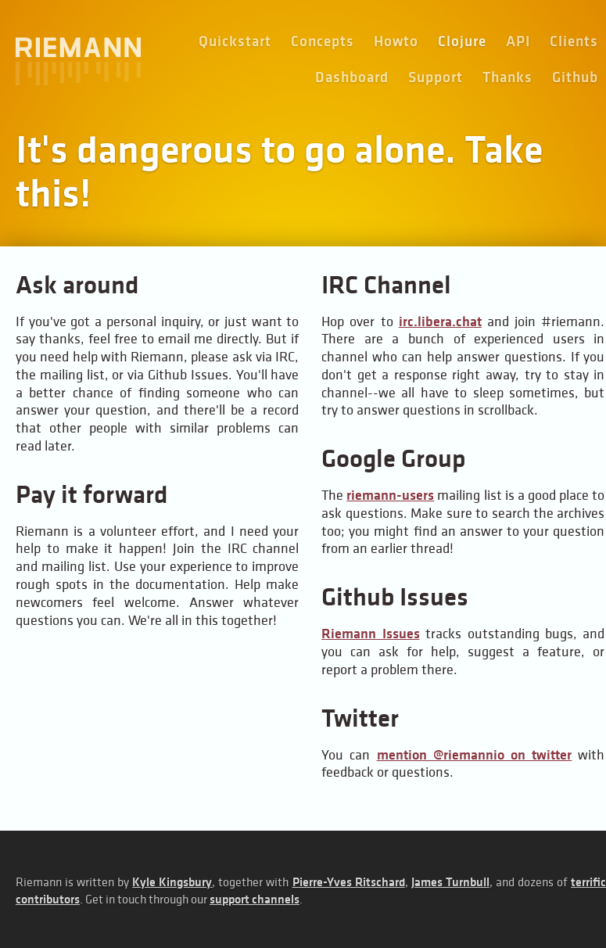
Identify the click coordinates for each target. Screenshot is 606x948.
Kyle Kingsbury (172, 882)
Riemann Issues (370, 633)
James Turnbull (450, 882)
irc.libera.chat (440, 321)
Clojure (462, 41)
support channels (254, 899)
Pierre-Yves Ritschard (348, 882)
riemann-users (390, 495)
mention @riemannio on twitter (474, 754)
